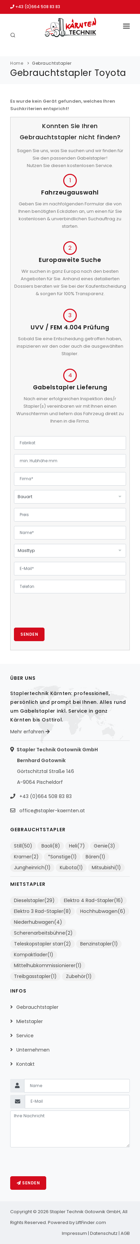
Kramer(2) (26, 856)
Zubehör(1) (79, 976)
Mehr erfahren (30, 731)
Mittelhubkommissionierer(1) (48, 965)
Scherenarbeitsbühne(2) (43, 933)
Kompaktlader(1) (33, 954)
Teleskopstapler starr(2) (42, 943)
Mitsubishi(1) (106, 867)
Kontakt (25, 1064)
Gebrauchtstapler (51, 63)
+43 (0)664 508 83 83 (35, 6)
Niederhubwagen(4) (38, 922)
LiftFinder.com (91, 1222)
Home (16, 63)
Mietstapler (29, 1021)
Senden (29, 634)
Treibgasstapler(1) (35, 976)
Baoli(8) (50, 845)
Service (25, 1035)
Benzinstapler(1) (99, 943)
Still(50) (23, 845)
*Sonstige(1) (62, 856)
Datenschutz (104, 1233)
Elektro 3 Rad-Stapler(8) (42, 911)
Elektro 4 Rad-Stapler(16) (93, 900)
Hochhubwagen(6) (102, 911)
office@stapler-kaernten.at (52, 810)
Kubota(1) (71, 867)
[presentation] (65, 614)
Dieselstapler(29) (34, 900)
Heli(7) (77, 845)
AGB (125, 1233)
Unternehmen (33, 1049)
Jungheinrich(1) (32, 867)
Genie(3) (104, 845)
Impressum (74, 1233)
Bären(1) (95, 856)
